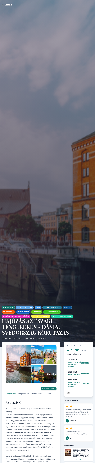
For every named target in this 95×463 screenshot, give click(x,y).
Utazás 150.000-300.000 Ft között (16, 316)
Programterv (11, 394)
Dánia (38, 307)
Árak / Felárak (37, 394)
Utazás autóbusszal (41, 316)
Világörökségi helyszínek (62, 316)
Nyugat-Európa (23, 312)
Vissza (7, 4)
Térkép (48, 394)
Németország (8, 312)
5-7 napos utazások (24, 307)
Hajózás (67, 307)
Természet (37, 312)
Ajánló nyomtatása (48, 388)
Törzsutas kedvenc (52, 312)
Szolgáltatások (23, 394)
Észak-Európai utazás (52, 307)
